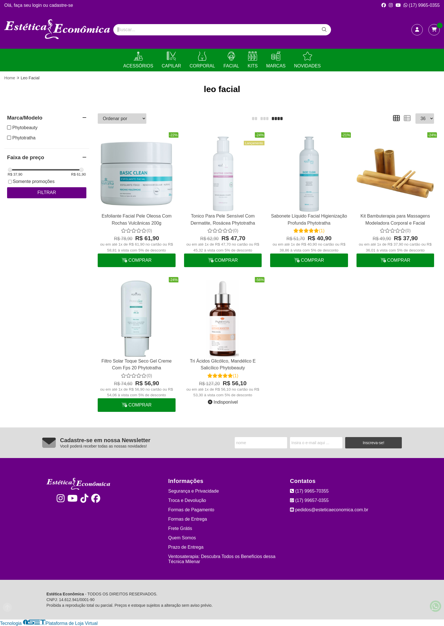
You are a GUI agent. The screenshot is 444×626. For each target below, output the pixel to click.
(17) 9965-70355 (309, 491)
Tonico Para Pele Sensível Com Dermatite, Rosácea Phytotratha (223, 219)
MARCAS (275, 60)
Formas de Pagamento (191, 509)
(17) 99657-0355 (309, 500)
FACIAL (231, 60)
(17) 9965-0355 (422, 5)
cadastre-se (61, 5)
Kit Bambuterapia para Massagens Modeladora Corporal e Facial (395, 219)
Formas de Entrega (187, 519)
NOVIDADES (307, 60)
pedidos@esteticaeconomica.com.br (329, 509)
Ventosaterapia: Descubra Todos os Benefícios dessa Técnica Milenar (222, 559)
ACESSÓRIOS (138, 60)
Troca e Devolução (187, 500)
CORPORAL (202, 60)
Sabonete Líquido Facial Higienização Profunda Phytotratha (309, 219)
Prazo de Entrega (186, 547)
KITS (252, 60)
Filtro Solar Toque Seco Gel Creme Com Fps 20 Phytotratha (136, 364)
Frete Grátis (180, 528)
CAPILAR (171, 60)
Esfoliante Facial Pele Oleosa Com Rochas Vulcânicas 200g (137, 219)
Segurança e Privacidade (193, 491)
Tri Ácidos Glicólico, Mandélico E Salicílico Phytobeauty (223, 364)
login (37, 5)
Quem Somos (182, 537)
